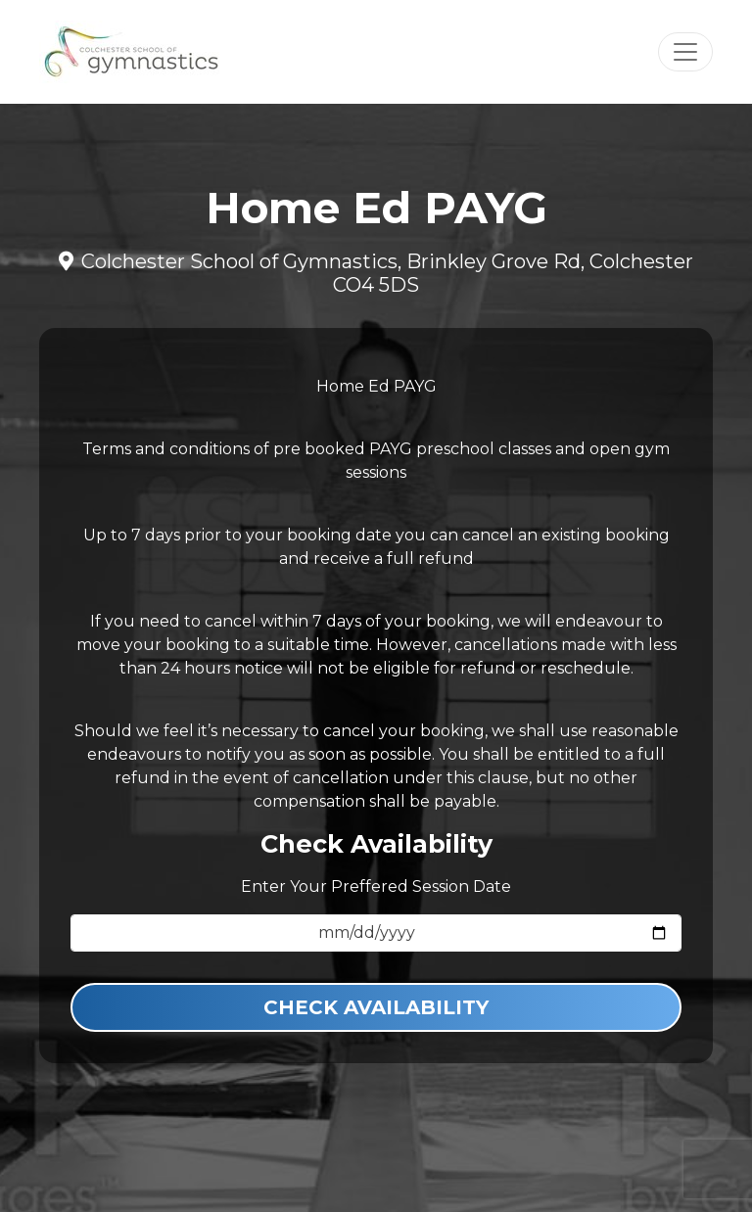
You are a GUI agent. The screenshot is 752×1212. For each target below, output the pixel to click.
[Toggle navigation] (685, 51)
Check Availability (376, 1007)
